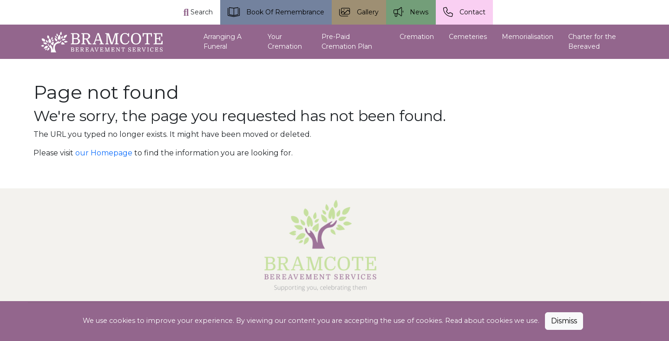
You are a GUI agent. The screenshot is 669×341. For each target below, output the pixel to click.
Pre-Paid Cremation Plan (346, 41)
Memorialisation (527, 36)
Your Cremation (285, 41)
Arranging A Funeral (222, 41)
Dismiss (564, 320)
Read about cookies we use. (493, 320)
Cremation (417, 36)
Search (198, 12)
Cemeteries (468, 36)
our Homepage (103, 152)
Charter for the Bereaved (592, 41)
